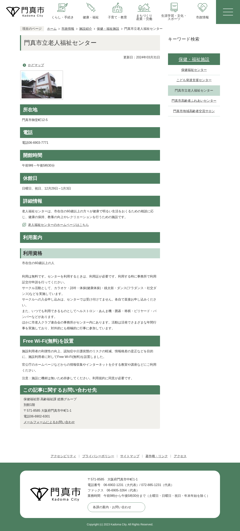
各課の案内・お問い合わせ (112, 507)
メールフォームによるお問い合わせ (49, 422)
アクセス (180, 456)
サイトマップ (129, 456)
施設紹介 (85, 28)
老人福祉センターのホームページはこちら (58, 225)
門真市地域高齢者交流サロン (194, 111)
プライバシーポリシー (98, 456)
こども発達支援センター (194, 80)
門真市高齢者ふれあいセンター (194, 100)
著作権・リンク (156, 456)
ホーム (52, 28)
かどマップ (36, 65)
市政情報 (67, 28)
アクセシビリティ (63, 456)
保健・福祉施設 (108, 28)
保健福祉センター (194, 70)
